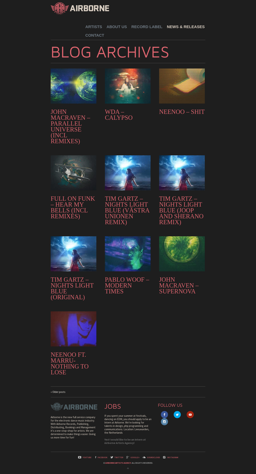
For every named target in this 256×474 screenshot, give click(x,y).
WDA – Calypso (119, 115)
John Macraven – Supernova (179, 285)
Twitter (118, 457)
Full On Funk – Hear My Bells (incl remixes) (73, 207)
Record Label (146, 27)
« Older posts (58, 392)
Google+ (135, 457)
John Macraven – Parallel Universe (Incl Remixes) (70, 126)
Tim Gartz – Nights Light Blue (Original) (72, 288)
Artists (93, 27)
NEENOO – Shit (182, 112)
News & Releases (186, 27)
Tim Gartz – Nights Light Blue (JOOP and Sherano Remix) (181, 210)
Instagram (172, 457)
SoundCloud (153, 457)
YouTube (87, 457)
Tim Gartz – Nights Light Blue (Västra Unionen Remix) (127, 210)
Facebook (102, 457)
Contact (94, 35)
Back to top (128, 468)
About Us (116, 27)
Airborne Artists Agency (118, 463)
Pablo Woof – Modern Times (127, 285)
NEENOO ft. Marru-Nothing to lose (70, 363)
